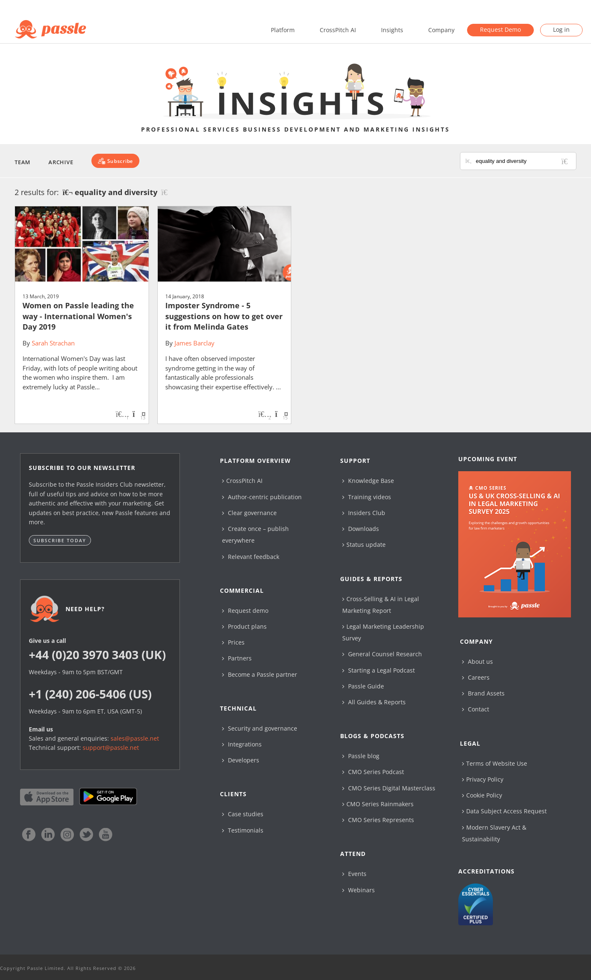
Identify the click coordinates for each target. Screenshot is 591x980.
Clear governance (249, 513)
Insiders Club (363, 513)
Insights (392, 30)
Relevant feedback (250, 557)
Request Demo (500, 29)
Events (354, 874)
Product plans (244, 626)
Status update (364, 544)
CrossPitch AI (338, 30)
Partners (237, 658)
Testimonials (242, 830)
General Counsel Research (382, 654)
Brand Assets (483, 693)
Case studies (242, 814)
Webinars (358, 890)
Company (441, 30)
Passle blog (360, 756)
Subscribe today (59, 540)
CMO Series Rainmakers (378, 804)
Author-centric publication (262, 497)
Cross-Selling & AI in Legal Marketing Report (380, 604)
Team (22, 162)
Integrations (242, 744)
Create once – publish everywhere (255, 534)
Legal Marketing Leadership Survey (383, 632)
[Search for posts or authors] (523, 161)
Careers (476, 677)
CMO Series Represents (378, 820)
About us (477, 661)
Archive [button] (60, 162)
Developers (240, 760)
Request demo (245, 610)
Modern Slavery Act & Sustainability (494, 833)
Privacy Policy (482, 779)
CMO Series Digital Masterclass (388, 788)
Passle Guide (363, 686)
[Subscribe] (115, 161)
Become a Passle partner (259, 674)
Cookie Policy (482, 795)
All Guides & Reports (374, 702)
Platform (283, 30)
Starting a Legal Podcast (378, 670)
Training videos (366, 497)
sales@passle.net (135, 738)
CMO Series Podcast (373, 772)
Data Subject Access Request (504, 811)
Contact (475, 709)
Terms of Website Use (494, 763)
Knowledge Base (368, 481)
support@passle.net (111, 748)
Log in (561, 29)
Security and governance (259, 728)
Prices (233, 642)
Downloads (360, 529)
